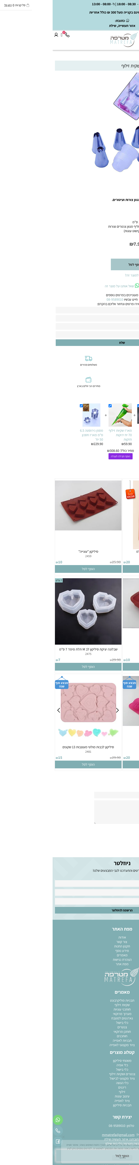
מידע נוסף (69, 950)
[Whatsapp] (5, 1121)
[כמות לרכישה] (121, 264)
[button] (103, 569)
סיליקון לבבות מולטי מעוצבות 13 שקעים (35, 747)
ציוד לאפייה (69, 1100)
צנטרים (69, 1027)
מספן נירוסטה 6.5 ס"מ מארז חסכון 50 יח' (38, 435)
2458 (103, 556)
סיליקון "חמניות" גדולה (103, 747)
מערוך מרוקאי (69, 1013)
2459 (36, 556)
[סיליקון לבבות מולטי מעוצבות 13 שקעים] (35, 741)
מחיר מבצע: (101, 244)
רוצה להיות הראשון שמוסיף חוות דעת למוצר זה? (103, 275)
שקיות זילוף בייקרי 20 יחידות (97, 432)
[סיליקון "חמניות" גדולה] (103, 724)
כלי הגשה (69, 1083)
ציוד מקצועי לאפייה (69, 1045)
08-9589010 (64, 1125)
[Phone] (14, 35)
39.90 (131, 561)
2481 (36, 752)
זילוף (69, 1092)
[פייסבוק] (5, 1143)
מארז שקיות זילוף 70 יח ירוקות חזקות (67, 435)
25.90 (63, 561)
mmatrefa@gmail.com (65, 1134)
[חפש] (128, 35)
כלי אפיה (69, 1065)
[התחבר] (3, 35)
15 (8, 757)
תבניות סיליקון (69, 1105)
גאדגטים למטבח (69, 1018)
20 (75, 561)
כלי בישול (69, 1022)
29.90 (131, 659)
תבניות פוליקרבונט (69, 1000)
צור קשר (69, 941)
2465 (103, 654)
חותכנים (69, 1036)
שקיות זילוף (69, 1005)
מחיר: (131, 244)
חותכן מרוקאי (69, 1031)
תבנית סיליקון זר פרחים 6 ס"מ (103, 551)
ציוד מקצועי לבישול (69, 1078)
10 (8, 561)
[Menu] (135, 35)
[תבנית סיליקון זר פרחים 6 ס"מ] (103, 548)
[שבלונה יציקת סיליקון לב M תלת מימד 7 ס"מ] (35, 643)
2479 (103, 752)
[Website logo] (72, 39)
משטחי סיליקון (69, 1060)
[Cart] (9, 35)
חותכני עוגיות (69, 1009)
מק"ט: (131, 237)
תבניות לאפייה (69, 1040)
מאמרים (69, 955)
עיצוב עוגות (69, 1096)
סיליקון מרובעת (103, 649)
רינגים (70, 1087)
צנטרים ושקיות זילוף (69, 1074)
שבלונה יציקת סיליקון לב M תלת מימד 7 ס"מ (36, 649)
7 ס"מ (6, 580)
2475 (36, 654)
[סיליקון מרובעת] (103, 627)
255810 (123, 237)
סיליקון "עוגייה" (36, 551)
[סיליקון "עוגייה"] (35, 529)
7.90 (85, 244)
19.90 (123, 244)
